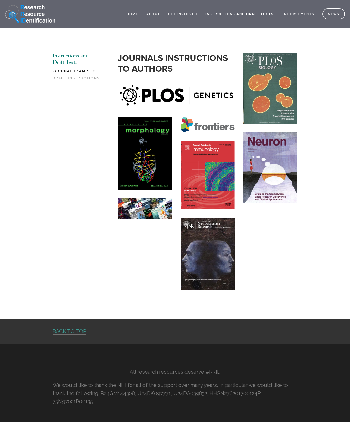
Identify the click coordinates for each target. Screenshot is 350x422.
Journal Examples (74, 71)
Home (132, 14)
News (333, 14)
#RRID (213, 372)
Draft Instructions (76, 78)
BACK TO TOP (69, 331)
